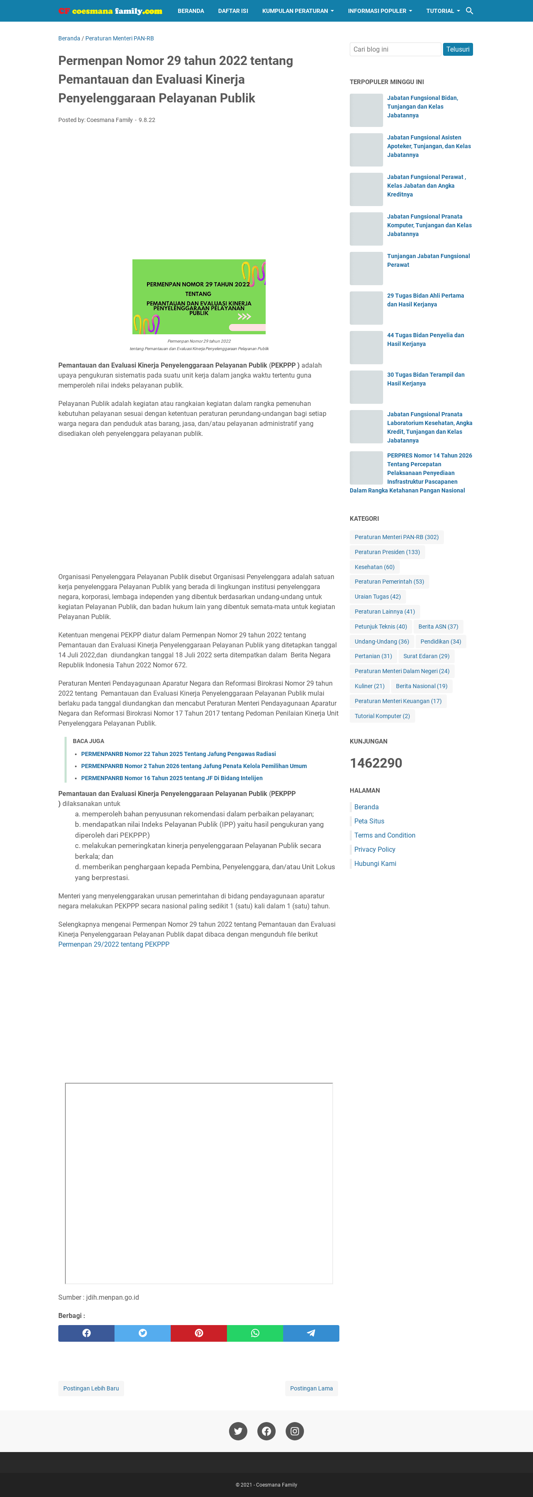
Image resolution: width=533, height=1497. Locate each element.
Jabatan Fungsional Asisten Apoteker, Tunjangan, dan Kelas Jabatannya (429, 146)
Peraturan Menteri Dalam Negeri (402, 671)
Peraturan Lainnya (385, 611)
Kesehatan (375, 567)
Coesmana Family (276, 1485)
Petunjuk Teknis (381, 626)
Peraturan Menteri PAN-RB (397, 537)
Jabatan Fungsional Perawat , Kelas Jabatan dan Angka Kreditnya (426, 186)
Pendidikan (441, 641)
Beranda (191, 10)
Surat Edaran (426, 656)
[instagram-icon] (295, 1431)
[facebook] (86, 1333)
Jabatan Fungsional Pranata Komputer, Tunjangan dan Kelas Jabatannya (429, 225)
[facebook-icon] (266, 1431)
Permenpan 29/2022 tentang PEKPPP (113, 944)
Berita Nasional (422, 686)
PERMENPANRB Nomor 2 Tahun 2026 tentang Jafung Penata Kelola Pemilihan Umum (194, 766)
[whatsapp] (255, 1333)
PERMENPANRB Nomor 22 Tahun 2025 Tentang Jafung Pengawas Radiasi (178, 754)
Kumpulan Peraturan (295, 10)
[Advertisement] (198, 192)
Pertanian (373, 656)
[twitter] (143, 1333)
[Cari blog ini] (470, 11)
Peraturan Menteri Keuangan (398, 701)
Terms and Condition (385, 835)
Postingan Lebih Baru (91, 1388)
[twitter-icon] (238, 1431)
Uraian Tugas (378, 596)
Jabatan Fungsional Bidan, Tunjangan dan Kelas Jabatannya (422, 106)
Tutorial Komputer (382, 716)
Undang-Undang (382, 641)
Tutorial (440, 10)
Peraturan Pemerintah (389, 581)
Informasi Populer (377, 10)
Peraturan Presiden (387, 552)
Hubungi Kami (375, 864)
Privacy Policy (375, 849)
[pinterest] (199, 1333)
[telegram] (311, 1333)
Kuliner (370, 686)
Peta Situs (369, 821)
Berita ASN (438, 626)
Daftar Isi (233, 10)
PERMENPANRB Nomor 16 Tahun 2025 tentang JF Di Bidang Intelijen (172, 778)
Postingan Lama (311, 1388)
